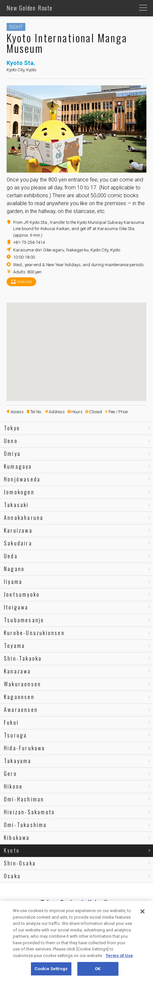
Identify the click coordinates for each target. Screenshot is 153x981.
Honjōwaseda (22, 479)
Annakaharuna (23, 518)
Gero (10, 774)
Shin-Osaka (20, 863)
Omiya (12, 454)
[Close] (142, 911)
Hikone (13, 786)
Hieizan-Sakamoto (29, 812)
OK (97, 968)
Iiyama (13, 582)
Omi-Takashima (25, 825)
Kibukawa (17, 838)
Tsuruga (15, 735)
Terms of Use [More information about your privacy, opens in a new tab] (119, 955)
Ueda (11, 556)
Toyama (14, 646)
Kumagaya (18, 466)
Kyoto (12, 850)
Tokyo (12, 428)
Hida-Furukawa (24, 748)
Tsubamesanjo (24, 620)
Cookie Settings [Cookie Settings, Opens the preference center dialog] (51, 968)
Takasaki (16, 505)
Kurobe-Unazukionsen (34, 633)
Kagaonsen (19, 697)
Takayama (18, 761)
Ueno (11, 441)
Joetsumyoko (22, 594)
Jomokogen (19, 492)
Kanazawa (17, 671)
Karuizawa (18, 530)
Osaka (12, 876)
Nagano (14, 569)
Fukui (11, 722)
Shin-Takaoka (23, 658)
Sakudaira (18, 543)
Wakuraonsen (22, 684)
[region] (76, 941)
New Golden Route (30, 8)
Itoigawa (16, 607)
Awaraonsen (21, 710)
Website (24, 281)
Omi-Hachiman (24, 799)
